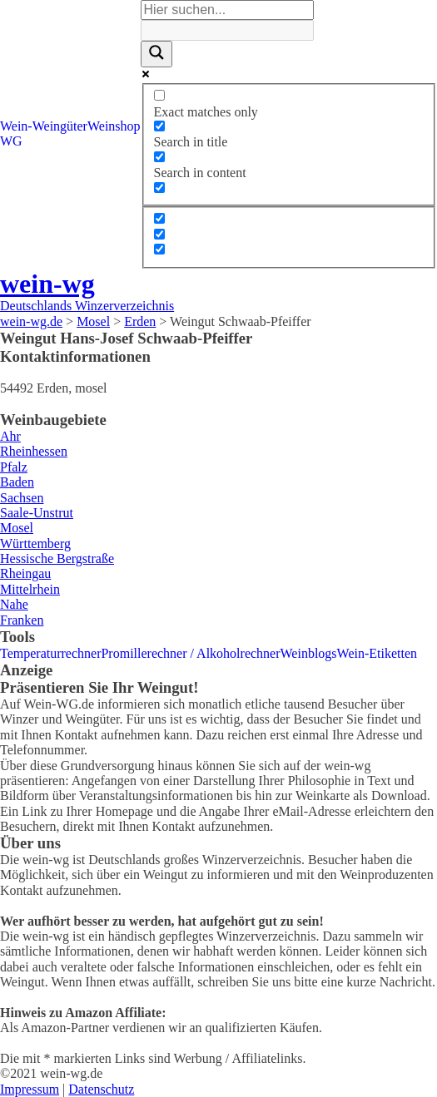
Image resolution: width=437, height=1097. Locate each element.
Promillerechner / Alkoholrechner (190, 653)
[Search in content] (159, 156)
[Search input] (227, 10)
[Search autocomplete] (227, 30)
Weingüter (59, 126)
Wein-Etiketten (377, 653)
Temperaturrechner (50, 653)
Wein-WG (16, 133)
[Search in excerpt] (159, 187)
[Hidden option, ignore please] (159, 218)
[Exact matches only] (159, 95)
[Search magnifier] (156, 54)
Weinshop (114, 126)
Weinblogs (309, 653)
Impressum (29, 1089)
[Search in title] (159, 126)
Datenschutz (101, 1089)
